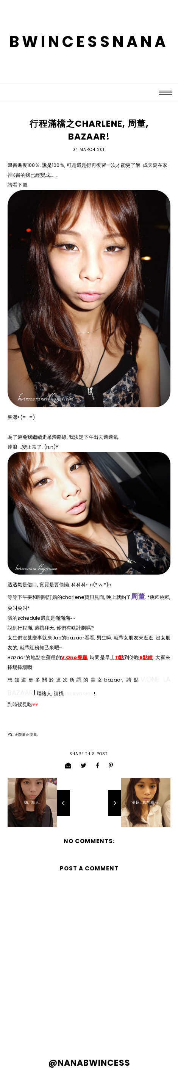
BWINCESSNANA (89, 41)
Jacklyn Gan (79, 693)
